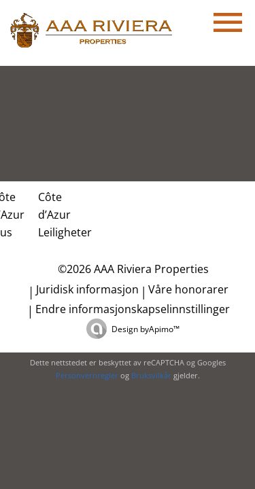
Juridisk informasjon (87, 289)
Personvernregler (87, 375)
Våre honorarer (188, 289)
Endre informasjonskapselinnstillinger (132, 309)
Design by (146, 329)
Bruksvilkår (151, 375)
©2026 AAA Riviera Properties (132, 268)
